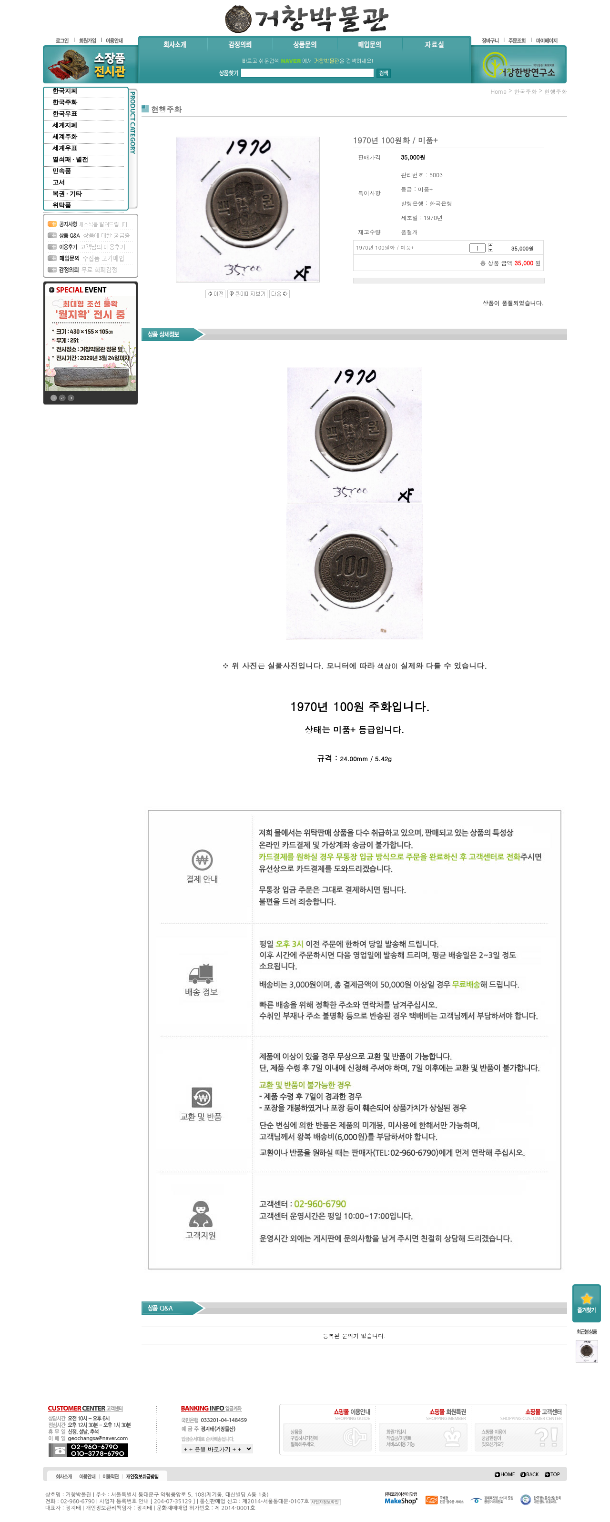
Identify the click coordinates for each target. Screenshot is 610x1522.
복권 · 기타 (67, 193)
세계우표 (64, 147)
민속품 (61, 170)
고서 (58, 182)
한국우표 (64, 113)
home (498, 91)
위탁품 (61, 205)
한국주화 (64, 102)
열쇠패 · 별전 (70, 159)
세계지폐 (64, 125)
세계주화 (64, 136)
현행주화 (555, 91)
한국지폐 (64, 90)
